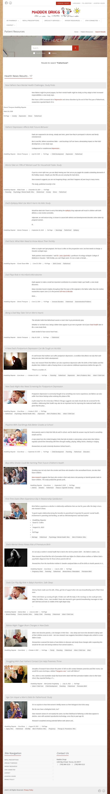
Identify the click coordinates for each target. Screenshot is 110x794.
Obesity (77, 488)
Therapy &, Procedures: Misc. (67, 729)
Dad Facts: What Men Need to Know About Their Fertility (30, 241)
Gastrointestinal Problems (83, 301)
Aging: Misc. (10, 729)
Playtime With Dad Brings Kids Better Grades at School (29, 424)
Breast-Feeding (11, 614)
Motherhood (40, 192)
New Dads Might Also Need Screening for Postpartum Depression (34, 386)
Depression (22, 116)
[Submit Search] (75, 48)
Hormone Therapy (63, 3)
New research (36, 477)
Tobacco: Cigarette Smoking (64, 488)
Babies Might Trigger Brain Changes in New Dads (27, 625)
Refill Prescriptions (31, 20)
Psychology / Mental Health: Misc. (23, 192)
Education (86, 452)
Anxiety (14, 116)
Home (76, 32)
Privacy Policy (9, 779)
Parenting (8, 192)
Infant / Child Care (98, 375)
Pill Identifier (86, 3)
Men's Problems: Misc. (84, 375)
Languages (76, 3)
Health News (39, 53)
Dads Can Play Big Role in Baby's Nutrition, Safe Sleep (29, 582)
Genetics (41, 488)
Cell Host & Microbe (66, 291)
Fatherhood (38, 116)
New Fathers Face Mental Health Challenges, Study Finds (30, 85)
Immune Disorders (57, 301)
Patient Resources (72, 20)
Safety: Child (38, 614)
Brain (89, 650)
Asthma (34, 488)
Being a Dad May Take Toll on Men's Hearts (24, 312)
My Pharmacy (12, 20)
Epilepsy (76, 230)
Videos (53, 53)
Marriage (34, 537)
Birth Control (57, 263)
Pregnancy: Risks (37, 571)
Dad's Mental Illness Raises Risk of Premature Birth (28, 544)
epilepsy (68, 210)
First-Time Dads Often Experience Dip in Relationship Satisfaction (33, 498)
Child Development (58, 154)
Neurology (59, 230)
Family (52, 650)
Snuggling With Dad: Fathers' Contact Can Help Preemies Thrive (33, 661)
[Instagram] (10, 2)
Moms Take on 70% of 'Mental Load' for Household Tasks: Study (33, 165)
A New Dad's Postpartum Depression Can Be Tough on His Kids (33, 348)
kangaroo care (61, 671)
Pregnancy (52, 729)
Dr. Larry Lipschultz (63, 256)
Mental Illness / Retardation (71, 571)
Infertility (27, 729)
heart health (94, 325)
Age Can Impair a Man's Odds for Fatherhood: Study (29, 697)
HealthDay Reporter (39, 520)
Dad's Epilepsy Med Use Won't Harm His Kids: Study (27, 203)
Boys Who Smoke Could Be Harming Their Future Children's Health (34, 463)
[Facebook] (6, 2)
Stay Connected (91, 20)
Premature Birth (87, 571)
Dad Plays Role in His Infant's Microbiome (23, 274)
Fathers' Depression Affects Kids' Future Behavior (26, 127)
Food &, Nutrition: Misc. (25, 614)
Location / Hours (99, 3)
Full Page (6, 116)
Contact (10, 25)
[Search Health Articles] (51, 48)
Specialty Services (51, 20)
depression (58, 99)
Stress (30, 116)
